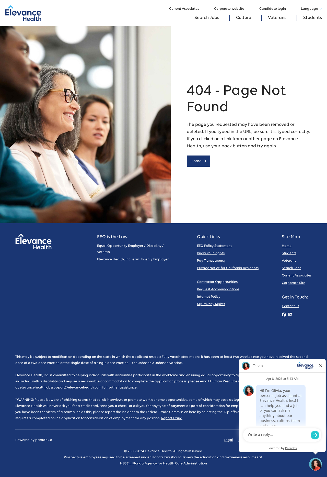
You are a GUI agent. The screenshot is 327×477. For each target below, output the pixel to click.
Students (312, 18)
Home (198, 161)
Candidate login (275, 9)
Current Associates (186, 9)
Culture (243, 18)
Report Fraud (171, 418)
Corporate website (231, 9)
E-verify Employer (154, 259)
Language (311, 8)
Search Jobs (206, 18)
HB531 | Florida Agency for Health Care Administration (163, 463)
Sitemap (305, 440)
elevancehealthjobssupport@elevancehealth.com (60, 387)
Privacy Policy (249, 440)
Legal (228, 440)
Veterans (277, 18)
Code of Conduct (279, 440)
